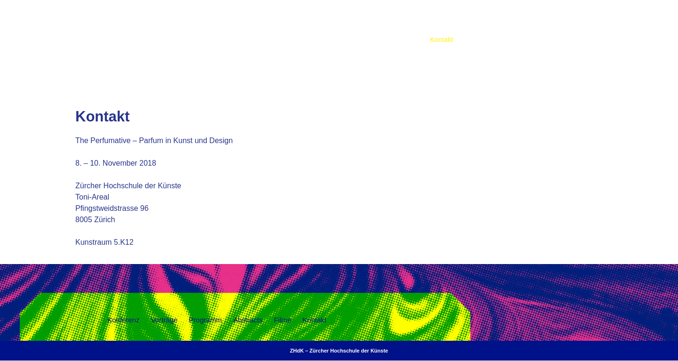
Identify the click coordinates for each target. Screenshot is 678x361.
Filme (613, 18)
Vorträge (488, 18)
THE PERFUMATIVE (302, 28)
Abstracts (576, 18)
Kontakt (441, 39)
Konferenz (445, 18)
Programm (532, 18)
